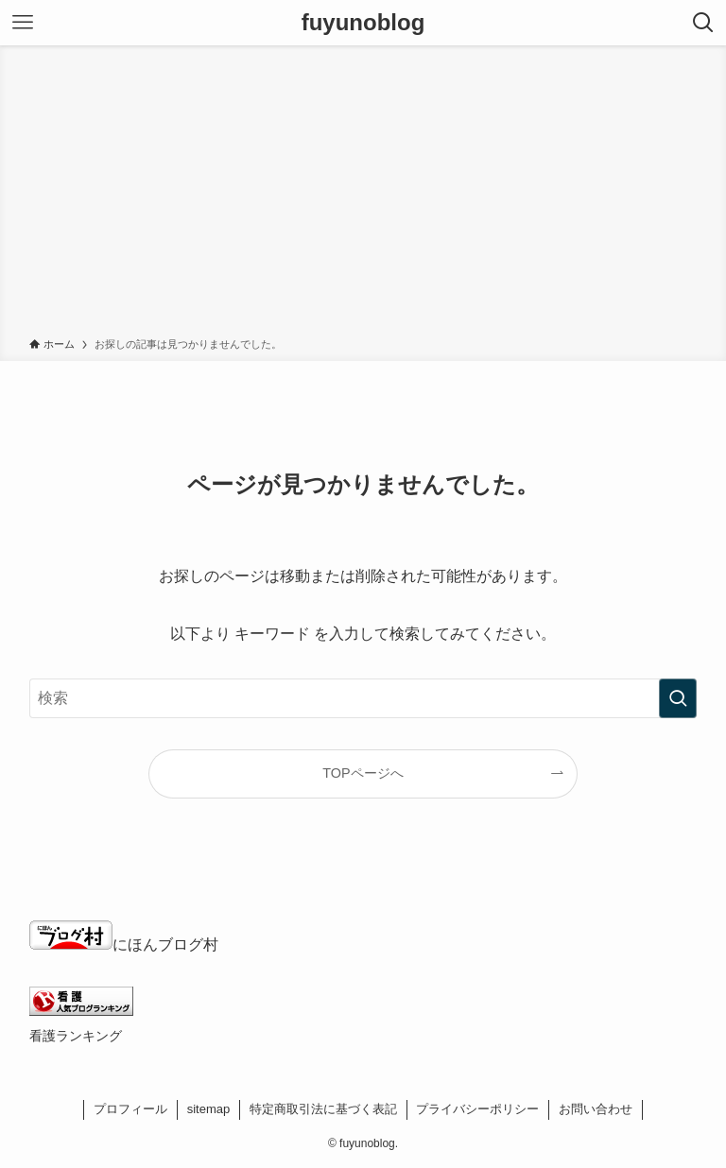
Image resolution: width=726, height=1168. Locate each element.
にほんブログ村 (123, 944)
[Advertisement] (363, 194)
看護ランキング (75, 1035)
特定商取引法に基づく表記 (323, 1109)
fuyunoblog (363, 22)
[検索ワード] (363, 698)
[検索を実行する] (678, 698)
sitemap (209, 1109)
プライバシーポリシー (477, 1109)
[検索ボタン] (703, 22)
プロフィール (130, 1109)
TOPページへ (362, 773)
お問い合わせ (595, 1109)
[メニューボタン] (22, 22)
